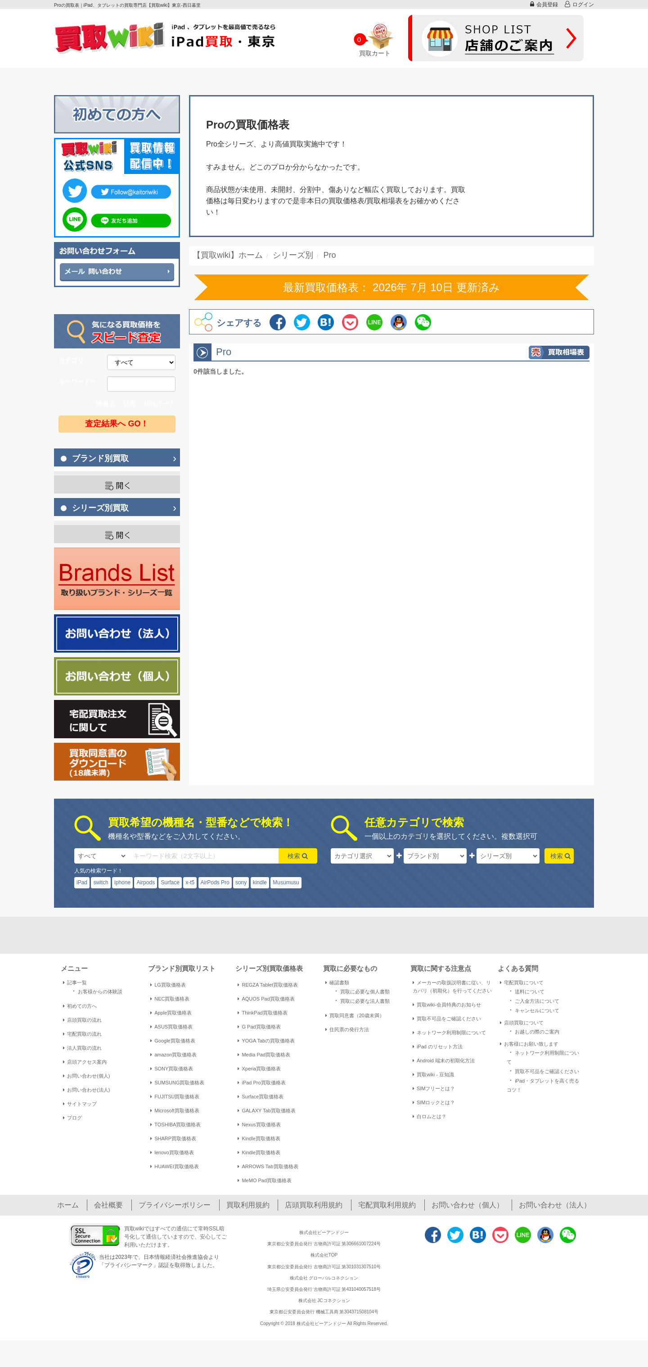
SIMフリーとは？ (434, 1088)
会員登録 (544, 4)
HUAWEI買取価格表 (174, 1166)
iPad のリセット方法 (438, 1046)
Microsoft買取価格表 (174, 1110)
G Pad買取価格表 (259, 1026)
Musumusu (286, 882)
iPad (81, 882)
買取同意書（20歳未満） (354, 1015)
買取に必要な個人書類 (361, 991)
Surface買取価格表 (261, 1096)
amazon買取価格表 (173, 1054)
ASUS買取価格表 (171, 1026)
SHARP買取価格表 (173, 1138)
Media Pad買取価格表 (264, 1054)
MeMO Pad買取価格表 (265, 1180)
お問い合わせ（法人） (555, 1205)
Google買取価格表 (172, 1040)
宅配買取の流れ (82, 1034)
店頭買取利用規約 (313, 1205)
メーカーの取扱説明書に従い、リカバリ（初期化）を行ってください (452, 986)
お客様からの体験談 (96, 991)
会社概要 (108, 1205)
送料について (525, 991)
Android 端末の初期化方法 (444, 1060)
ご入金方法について (533, 1000)
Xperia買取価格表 (259, 1068)
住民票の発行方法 (347, 1029)
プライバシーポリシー (175, 1205)
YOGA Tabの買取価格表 (266, 1040)
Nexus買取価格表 (259, 1124)
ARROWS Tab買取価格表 (268, 1166)
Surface (170, 882)
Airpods (145, 882)
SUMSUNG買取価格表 (177, 1082)
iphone (122, 882)
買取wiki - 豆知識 (433, 1074)
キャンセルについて (533, 1010)
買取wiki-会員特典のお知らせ (447, 1004)
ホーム (68, 1205)
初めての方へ (80, 1006)
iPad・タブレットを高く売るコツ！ (543, 1084)
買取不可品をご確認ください (447, 1018)
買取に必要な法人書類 (361, 1000)
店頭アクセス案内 (85, 1062)
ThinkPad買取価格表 (262, 1012)
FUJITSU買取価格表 (174, 1096)
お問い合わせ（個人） (468, 1205)
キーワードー (77, 381)
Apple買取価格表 (171, 1012)
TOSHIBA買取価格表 (175, 1124)
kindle (260, 882)
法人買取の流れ (82, 1048)
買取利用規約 (248, 1205)
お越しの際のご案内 (533, 1031)
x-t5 (189, 882)
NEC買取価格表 (169, 998)
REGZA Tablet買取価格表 (268, 985)
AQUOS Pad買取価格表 (266, 998)
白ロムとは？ (429, 1116)
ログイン (579, 4)
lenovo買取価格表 (172, 1152)
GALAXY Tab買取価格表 (266, 1110)
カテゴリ (71, 360)
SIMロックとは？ (434, 1102)
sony (241, 882)
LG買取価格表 (168, 985)
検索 (298, 856)
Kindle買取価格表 (259, 1138)
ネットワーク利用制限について (449, 1032)
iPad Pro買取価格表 (261, 1082)
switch (100, 882)
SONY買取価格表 (171, 1068)
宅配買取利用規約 (387, 1205)
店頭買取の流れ (82, 1020)
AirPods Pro (215, 882)
